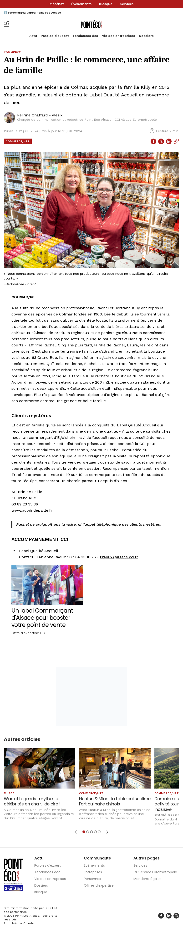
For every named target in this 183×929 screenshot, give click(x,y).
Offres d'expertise (99, 885)
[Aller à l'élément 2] (88, 832)
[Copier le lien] (176, 141)
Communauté (97, 858)
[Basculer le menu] (7, 24)
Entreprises (93, 872)
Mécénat (57, 4)
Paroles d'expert (55, 36)
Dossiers (146, 36)
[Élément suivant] (107, 832)
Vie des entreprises (118, 36)
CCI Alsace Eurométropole (155, 872)
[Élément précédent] (75, 832)
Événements (81, 4)
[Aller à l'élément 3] (91, 832)
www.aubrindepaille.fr (31, 510)
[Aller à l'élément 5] (99, 832)
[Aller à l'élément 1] (84, 832)
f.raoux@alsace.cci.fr (119, 557)
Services (126, 4)
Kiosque (105, 4)
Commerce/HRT (18, 141)
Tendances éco (85, 36)
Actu (33, 36)
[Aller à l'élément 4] (95, 832)
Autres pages (146, 858)
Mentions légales (147, 878)
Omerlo (28, 923)
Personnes (92, 878)
